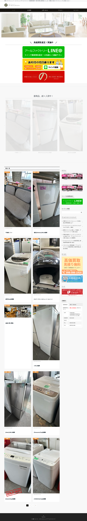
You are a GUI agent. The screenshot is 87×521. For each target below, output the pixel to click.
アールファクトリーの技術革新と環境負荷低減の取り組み (72, 241)
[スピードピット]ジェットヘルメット (43, 299)
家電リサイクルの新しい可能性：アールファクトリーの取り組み (72, 230)
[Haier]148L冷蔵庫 (10, 432)
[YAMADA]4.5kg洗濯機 (40, 499)
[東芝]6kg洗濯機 (9, 299)
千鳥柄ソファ (8, 232)
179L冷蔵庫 (37, 365)
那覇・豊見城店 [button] (73, 304)
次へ (36, 505)
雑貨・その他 (35, 238)
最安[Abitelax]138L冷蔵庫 (40, 232)
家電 (7, 238)
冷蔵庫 (35, 305)
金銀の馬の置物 (9, 323)
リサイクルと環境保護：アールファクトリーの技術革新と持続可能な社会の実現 (72, 247)
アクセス (60, 10)
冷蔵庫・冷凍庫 (36, 172)
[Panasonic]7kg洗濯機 (40, 432)
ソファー (7, 172)
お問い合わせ (45, 10)
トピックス (75, 10)
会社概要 (29, 10)
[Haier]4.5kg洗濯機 (10, 499)
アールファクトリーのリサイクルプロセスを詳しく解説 (72, 226)
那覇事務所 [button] (65, 304)
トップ (13, 10)
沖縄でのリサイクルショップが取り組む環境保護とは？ (72, 222)
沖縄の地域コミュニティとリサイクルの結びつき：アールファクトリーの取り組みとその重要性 (72, 236)
